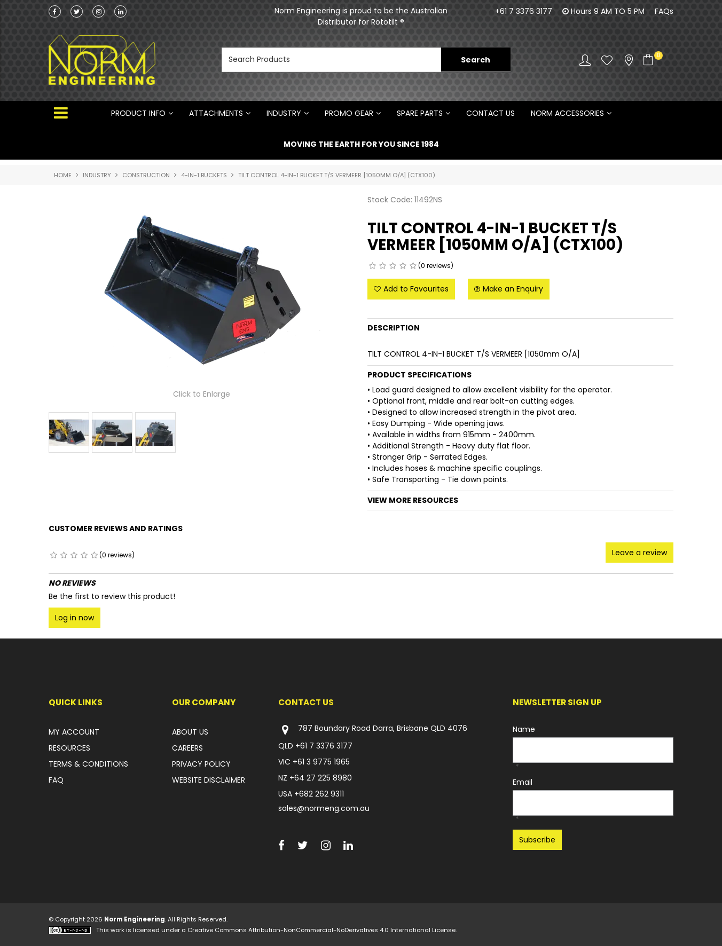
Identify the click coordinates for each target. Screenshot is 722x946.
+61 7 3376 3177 (523, 11)
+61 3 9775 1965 (321, 761)
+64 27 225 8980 (320, 777)
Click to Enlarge (201, 394)
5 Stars (413, 266)
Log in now (74, 617)
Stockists (628, 60)
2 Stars (382, 266)
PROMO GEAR (349, 113)
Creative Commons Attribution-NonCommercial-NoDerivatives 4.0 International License (321, 930)
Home (63, 175)
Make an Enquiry (513, 288)
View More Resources (412, 500)
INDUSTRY (283, 113)
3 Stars (392, 266)
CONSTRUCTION (146, 175)
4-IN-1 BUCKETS (204, 175)
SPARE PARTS (420, 113)
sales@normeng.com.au (324, 808)
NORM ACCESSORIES (567, 113)
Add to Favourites (416, 288)
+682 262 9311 (319, 794)
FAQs (664, 11)
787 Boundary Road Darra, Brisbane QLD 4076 (372, 729)
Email (522, 782)
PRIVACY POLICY (201, 764)
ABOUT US (190, 732)
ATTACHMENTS (216, 113)
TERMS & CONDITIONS (88, 764)
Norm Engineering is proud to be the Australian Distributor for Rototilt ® (361, 16)
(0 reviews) (435, 265)
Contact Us (490, 113)
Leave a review (639, 552)
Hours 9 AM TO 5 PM (608, 11)
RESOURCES (69, 748)
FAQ (56, 780)
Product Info (138, 113)
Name (524, 729)
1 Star (372, 266)
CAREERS (187, 748)
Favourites (607, 60)
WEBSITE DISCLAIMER (208, 780)
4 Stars (402, 266)
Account (585, 60)
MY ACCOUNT (74, 732)
